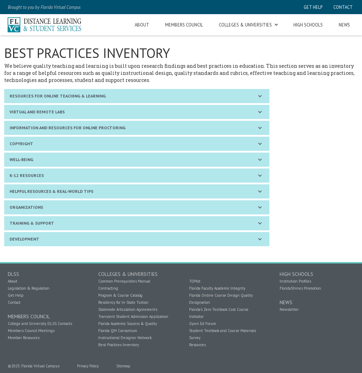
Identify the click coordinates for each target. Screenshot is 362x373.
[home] (45, 24)
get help (313, 7)
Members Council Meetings (31, 330)
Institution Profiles (295, 281)
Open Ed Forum (202, 323)
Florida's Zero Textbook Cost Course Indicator (219, 313)
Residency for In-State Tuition (123, 302)
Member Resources (24, 337)
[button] (248, 24)
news (344, 25)
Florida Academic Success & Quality (127, 323)
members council (184, 25)
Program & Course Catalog (120, 295)
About (12, 281)
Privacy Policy (88, 365)
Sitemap (123, 365)
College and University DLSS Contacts (40, 323)
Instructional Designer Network (125, 337)
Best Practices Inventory (118, 344)
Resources (197, 344)
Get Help (16, 295)
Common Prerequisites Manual (124, 281)
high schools (308, 25)
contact (342, 7)
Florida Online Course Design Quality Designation (221, 299)
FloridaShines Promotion (300, 288)
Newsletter (289, 309)
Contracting (108, 288)
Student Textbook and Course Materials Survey (222, 334)
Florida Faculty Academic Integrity (217, 288)
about (142, 25)
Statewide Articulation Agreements (127, 309)
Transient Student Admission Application (133, 316)
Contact (14, 302)
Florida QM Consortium (117, 330)
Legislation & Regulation (28, 288)
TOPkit (194, 281)
